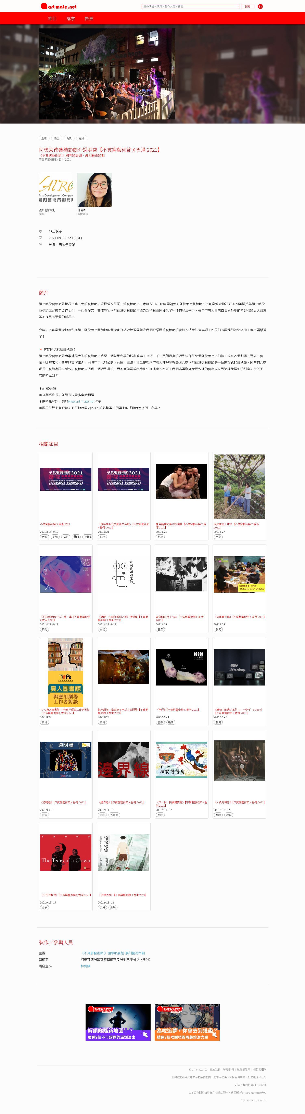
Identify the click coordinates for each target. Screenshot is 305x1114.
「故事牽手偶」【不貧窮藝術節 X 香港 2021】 (240, 617)
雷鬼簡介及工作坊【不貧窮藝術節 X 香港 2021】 (179, 618)
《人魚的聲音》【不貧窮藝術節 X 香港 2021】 (240, 802)
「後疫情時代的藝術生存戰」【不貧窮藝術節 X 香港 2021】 (123, 525)
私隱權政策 (243, 1069)
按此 (263, 1085)
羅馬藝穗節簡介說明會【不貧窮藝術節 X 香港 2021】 (181, 525)
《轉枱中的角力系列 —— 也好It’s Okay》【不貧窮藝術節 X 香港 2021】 (239, 711)
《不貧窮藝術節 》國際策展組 (60, 155)
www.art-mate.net (81, 401)
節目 (52, 18)
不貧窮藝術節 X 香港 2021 (55, 524)
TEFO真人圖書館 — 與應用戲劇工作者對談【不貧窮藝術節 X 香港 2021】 (65, 711)
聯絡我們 (228, 1069)
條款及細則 (259, 1069)
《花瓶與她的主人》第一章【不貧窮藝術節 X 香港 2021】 (65, 618)
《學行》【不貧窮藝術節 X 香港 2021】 (178, 710)
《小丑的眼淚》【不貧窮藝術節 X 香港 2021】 (66, 895)
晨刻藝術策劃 (95, 155)
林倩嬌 (82, 210)
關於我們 (215, 1069)
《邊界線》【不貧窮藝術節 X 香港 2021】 (121, 802)
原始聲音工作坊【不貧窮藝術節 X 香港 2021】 (236, 525)
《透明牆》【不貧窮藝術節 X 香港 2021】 (63, 802)
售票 (89, 18)
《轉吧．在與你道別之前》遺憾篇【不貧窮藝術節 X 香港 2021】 (123, 618)
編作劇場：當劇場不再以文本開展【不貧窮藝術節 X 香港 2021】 (123, 711)
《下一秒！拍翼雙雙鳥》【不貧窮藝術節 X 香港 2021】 (181, 803)
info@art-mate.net (250, 1092)
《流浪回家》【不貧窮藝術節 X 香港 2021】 (123, 895)
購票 (70, 18)
